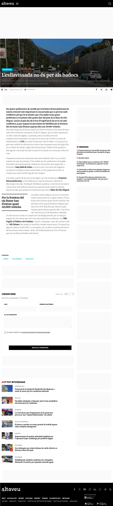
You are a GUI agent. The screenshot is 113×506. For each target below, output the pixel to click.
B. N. (6, 89)
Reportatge (7, 69)
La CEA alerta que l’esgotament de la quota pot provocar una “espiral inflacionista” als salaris (34, 410)
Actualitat (12, 497)
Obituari (66, 497)
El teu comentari (10, 316)
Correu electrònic (46, 305)
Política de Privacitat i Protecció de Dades (36, 333)
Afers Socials (19, 382)
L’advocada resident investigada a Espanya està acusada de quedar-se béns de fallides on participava (93, 172)
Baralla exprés (83, 159)
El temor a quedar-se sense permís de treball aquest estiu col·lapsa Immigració (36, 422)
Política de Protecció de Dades (40, 499)
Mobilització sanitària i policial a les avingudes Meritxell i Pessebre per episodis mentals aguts (34, 457)
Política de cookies (60, 499)
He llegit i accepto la (27, 333)
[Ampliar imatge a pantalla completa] (108, 43)
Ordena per (59, 295)
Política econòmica (21, 418)
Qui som (4, 499)
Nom (5, 305)
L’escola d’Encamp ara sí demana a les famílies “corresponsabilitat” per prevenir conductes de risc (92, 180)
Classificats (54, 497)
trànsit (5, 260)
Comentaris (31, 89)
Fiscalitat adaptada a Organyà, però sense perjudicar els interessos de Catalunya (36, 398)
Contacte (12, 499)
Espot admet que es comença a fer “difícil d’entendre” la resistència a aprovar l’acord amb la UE (92, 165)
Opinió (21, 497)
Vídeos (45, 497)
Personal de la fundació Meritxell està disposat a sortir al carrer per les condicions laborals (34, 387)
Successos (18, 441)
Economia (18, 406)
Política (18, 394)
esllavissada (17, 260)
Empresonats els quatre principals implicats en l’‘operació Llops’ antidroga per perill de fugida (34, 434)
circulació (29, 260)
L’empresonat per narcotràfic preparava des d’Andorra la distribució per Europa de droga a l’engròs (93, 153)
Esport (37, 497)
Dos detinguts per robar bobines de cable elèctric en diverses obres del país (36, 446)
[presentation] (20, 342)
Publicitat (22, 499)
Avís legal (73, 499)
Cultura (29, 497)
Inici (4, 497)
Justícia (18, 430)
